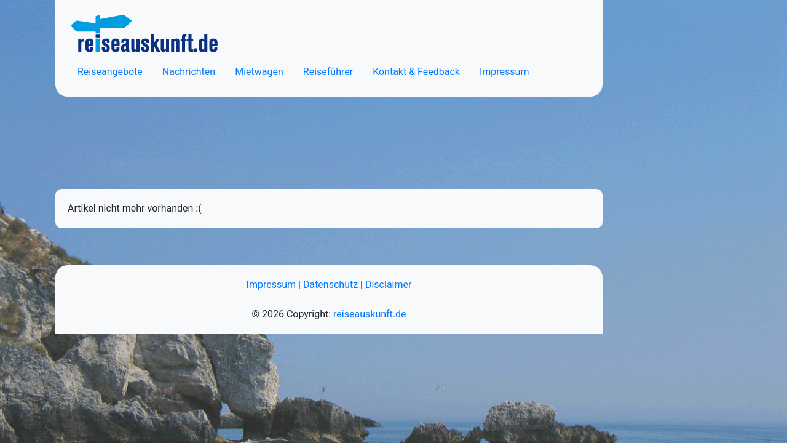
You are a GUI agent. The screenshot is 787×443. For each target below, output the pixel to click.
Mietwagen (259, 72)
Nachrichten (188, 72)
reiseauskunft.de (369, 314)
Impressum (504, 72)
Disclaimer (388, 284)
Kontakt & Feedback (416, 72)
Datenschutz (330, 284)
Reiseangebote (110, 72)
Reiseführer (328, 72)
